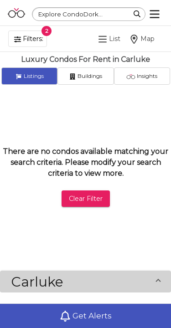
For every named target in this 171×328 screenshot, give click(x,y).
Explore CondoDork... (70, 14)
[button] (85, 281)
